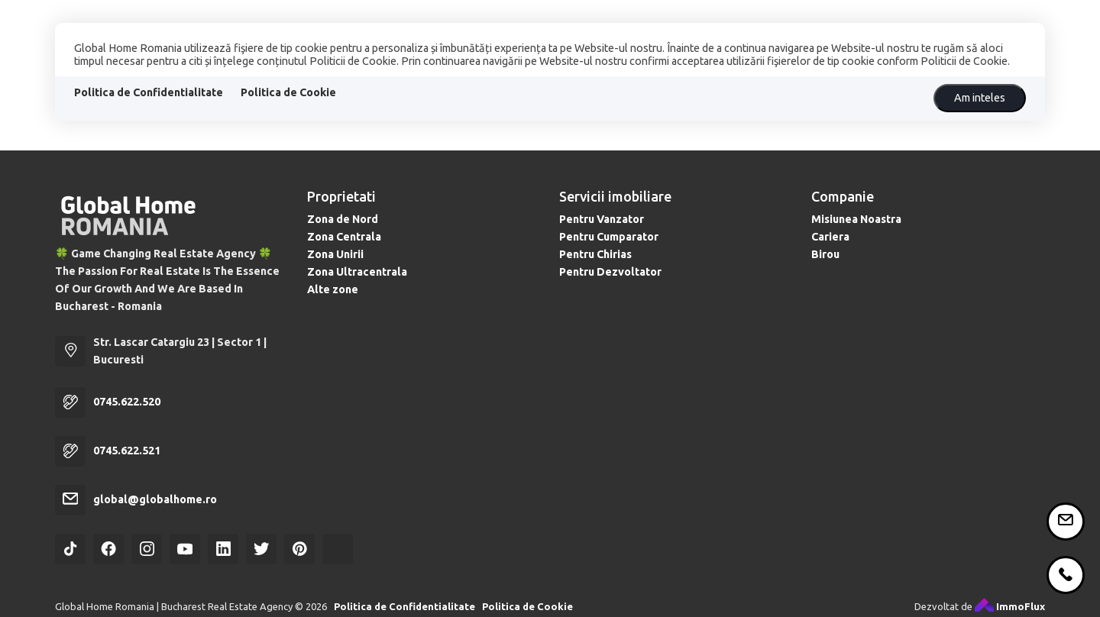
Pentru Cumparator (608, 237)
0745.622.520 (126, 402)
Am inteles (979, 98)
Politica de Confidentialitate (148, 92)
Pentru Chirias (595, 254)
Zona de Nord (342, 219)
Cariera (830, 237)
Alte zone (332, 289)
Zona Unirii (335, 254)
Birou (825, 254)
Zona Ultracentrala (357, 272)
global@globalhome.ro (155, 499)
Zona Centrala (344, 237)
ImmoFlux (1010, 606)
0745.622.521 (126, 450)
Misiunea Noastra (856, 219)
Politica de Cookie (288, 92)
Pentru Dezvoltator (610, 272)
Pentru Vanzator (601, 219)
